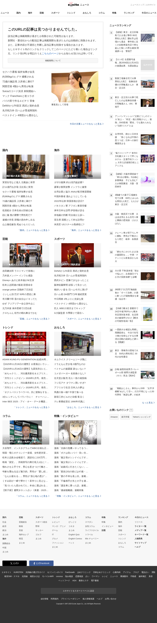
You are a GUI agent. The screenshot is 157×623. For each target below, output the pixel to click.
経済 (4, 526)
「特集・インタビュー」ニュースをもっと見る (78, 496)
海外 (30, 13)
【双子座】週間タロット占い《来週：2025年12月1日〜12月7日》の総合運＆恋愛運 (25, 490)
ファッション (58, 543)
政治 (4, 530)
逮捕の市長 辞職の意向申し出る (18, 219)
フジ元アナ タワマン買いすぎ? (70, 382)
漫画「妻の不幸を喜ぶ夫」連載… (71, 476)
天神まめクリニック (102, 572)
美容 (151, 576)
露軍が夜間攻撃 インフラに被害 (70, 187)
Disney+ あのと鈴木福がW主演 (18, 280)
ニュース (5, 13)
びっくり (72, 522)
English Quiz (74, 534)
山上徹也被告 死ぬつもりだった (18, 224)
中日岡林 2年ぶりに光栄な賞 (68, 299)
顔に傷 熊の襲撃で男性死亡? (17, 215)
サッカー (39, 530)
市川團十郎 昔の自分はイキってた (19, 299)
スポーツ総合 (41, 522)
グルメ (55, 538)
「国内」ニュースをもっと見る (33, 230)
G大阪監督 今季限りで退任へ (69, 313)
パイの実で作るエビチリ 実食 (18, 101)
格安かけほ (35, 576)
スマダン (89, 522)
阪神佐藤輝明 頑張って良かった (70, 285)
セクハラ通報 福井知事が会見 (18, 72)
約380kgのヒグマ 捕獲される (18, 76)
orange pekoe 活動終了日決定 (17, 289)
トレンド (71, 13)
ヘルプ (137, 547)
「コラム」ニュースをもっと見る (32, 496)
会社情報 (44, 599)
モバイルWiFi (48, 576)
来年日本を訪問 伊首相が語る (69, 210)
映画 (21, 526)
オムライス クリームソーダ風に (70, 359)
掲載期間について (53, 60)
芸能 (42, 13)
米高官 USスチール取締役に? (69, 224)
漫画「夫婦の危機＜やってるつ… (71, 448)
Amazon (114, 417)
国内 (18, 13)
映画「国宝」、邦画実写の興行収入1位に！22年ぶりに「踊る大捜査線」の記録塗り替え (25, 462)
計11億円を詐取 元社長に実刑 (17, 187)
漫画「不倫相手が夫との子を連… (71, 481)
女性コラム (90, 526)
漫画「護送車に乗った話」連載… (71, 485)
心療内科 (116, 572)
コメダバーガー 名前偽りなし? (70, 373)
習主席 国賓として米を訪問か (69, 219)
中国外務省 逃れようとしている (70, 196)
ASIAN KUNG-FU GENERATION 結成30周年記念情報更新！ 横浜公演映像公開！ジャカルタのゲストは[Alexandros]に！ (25, 359)
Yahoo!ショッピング (142, 417)
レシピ (105, 576)
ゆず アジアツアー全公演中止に (18, 303)
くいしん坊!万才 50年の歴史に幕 (19, 294)
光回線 (25, 576)
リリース (139, 522)
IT (53, 534)
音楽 (21, 530)
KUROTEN (18, 572)
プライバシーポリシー (70, 599)
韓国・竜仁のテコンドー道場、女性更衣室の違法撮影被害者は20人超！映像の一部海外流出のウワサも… (25, 452)
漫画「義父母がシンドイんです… (71, 457)
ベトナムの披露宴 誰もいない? (70, 368)
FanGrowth (70, 572)
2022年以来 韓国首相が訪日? (69, 201)
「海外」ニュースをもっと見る (85, 230)
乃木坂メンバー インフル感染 (17, 275)
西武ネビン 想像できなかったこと (71, 280)
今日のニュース (149, 13)
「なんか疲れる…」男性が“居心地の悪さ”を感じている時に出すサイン (25, 476)
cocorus (59, 576)
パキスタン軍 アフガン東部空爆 (70, 205)
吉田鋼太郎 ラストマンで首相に (18, 271)
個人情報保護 (88, 599)
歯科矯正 (142, 576)
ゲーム (55, 530)
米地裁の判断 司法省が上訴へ (69, 215)
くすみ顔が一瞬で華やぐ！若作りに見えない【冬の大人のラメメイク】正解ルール (25, 481)
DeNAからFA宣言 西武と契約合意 (20, 105)
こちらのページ (50, 53)
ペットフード (64, 580)
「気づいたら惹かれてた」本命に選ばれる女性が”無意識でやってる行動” (25, 485)
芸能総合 (23, 522)
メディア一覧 (140, 530)
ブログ (136, 572)
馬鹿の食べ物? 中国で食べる (68, 392)
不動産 (133, 576)
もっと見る (148, 402)
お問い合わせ (110, 599)
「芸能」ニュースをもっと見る (33, 319)
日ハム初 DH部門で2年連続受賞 (70, 294)
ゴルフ (38, 534)
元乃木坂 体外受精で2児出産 (17, 308)
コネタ (71, 526)
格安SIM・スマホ (11, 576)
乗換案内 (124, 576)
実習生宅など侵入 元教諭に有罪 (18, 182)
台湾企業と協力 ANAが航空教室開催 (72, 191)
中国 (4, 548)
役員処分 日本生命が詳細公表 (17, 210)
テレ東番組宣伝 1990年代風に (69, 401)
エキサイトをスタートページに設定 (78, 591)
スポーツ (55, 13)
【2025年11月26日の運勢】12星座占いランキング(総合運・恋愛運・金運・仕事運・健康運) (25, 364)
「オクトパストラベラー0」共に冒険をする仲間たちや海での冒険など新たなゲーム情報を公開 (25, 392)
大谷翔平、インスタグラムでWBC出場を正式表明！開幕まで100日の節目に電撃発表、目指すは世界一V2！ (25, 448)
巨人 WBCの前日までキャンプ (69, 308)
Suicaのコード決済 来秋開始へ (19, 91)
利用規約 (54, 599)
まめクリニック (84, 572)
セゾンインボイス (55, 572)
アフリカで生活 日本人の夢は (69, 387)
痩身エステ (83, 580)
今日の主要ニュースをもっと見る (86, 124)
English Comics (75, 538)
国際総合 (6, 543)
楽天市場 (125, 417)
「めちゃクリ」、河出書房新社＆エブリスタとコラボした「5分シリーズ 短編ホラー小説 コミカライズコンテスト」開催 (25, 373)
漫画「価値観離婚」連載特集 (69, 490)
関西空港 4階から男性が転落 (18, 86)
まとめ (5, 534)
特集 (114, 13)
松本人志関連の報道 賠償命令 (17, 285)
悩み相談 (69, 576)
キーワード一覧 (141, 534)
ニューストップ (137, 5)
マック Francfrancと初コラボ (18, 96)
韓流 (21, 538)
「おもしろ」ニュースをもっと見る (83, 407)
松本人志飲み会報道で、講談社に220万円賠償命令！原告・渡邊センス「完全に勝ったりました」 (25, 457)
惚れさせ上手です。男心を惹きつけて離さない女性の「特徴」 (25, 467)
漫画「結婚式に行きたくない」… (71, 467)
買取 (153, 572)
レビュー (56, 522)
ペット (71, 543)
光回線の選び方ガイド (35, 572)
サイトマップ (140, 543)
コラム (102, 13)
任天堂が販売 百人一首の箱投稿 (70, 378)
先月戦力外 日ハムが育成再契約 (19, 110)
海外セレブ (24, 534)
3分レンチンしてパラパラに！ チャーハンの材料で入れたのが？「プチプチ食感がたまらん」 (25, 397)
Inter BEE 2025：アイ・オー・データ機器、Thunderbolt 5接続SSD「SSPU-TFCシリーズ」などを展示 (25, 401)
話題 (104, 530)
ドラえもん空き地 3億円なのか (70, 364)
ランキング (129, 13)
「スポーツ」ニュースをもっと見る (83, 319)
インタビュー (107, 526)
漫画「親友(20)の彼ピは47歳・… (71, 471)
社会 (4, 522)
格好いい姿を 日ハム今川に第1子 (71, 289)
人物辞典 (138, 538)
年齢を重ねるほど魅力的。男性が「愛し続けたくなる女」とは (25, 471)
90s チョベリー (92, 538)
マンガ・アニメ (59, 526)
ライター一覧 (140, 526)
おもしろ (87, 13)
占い (87, 576)
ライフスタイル (92, 530)
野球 (37, 526)
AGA (74, 580)
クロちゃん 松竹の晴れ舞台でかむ (19, 313)
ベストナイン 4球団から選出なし (20, 115)
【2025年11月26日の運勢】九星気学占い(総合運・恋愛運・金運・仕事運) (25, 368)
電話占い (145, 572)
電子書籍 (95, 580)
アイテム (127, 572)
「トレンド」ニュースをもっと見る (31, 407)
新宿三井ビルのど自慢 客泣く (69, 397)
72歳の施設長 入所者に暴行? (18, 81)
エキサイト (151, 5)
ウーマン (95, 576)
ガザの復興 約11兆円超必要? (69, 182)
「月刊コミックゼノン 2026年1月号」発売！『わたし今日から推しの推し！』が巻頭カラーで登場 (25, 378)
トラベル (89, 534)
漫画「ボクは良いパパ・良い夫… (71, 452)
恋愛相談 (79, 576)
